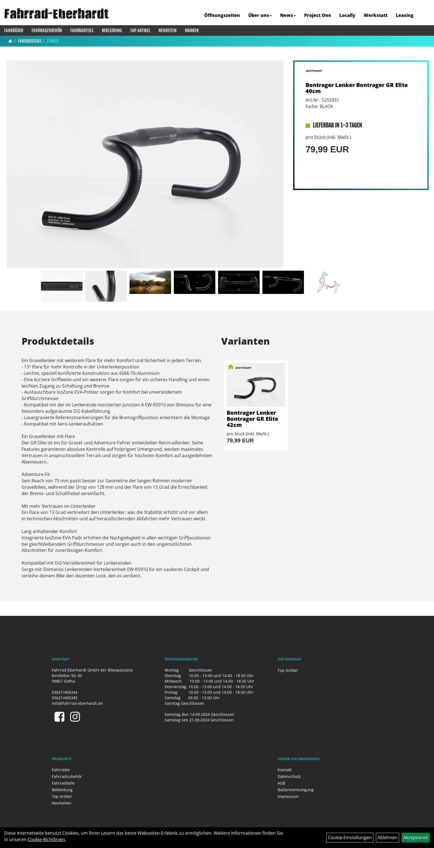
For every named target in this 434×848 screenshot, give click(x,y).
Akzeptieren (415, 837)
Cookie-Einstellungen (350, 837)
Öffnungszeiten (222, 15)
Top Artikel (140, 30)
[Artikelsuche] (423, 15)
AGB (281, 783)
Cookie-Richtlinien (46, 839)
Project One (317, 15)
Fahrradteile (82, 30)
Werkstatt (376, 15)
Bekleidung (112, 30)
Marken (192, 30)
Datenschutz (289, 776)
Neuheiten (168, 30)
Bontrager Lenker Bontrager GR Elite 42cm (252, 419)
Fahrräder (13, 30)
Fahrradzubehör (47, 30)
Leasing (405, 15)
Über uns (260, 15)
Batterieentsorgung (296, 789)
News (288, 15)
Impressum (288, 796)
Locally (347, 15)
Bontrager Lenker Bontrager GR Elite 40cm (357, 88)
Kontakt (285, 769)
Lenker (53, 41)
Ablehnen (387, 837)
